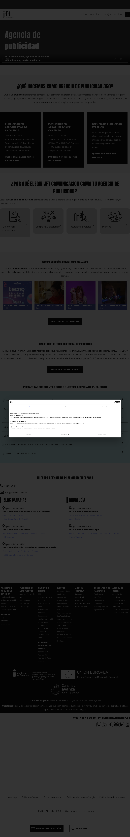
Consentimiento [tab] (27, 407)
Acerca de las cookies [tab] (102, 407)
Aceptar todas (102, 434)
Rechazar (28, 434)
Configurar (65, 434)
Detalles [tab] (65, 407)
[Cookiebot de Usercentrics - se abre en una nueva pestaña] (109, 402)
